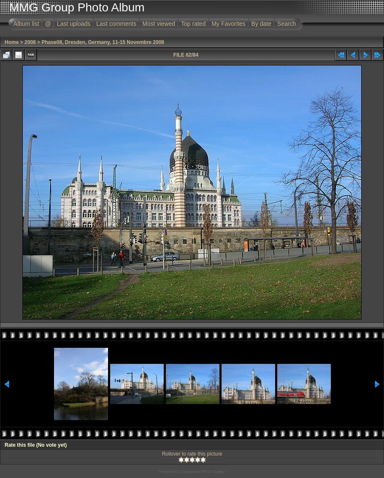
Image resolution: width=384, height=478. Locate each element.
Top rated (193, 23)
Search (286, 23)
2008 (30, 42)
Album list (26, 23)
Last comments (116, 23)
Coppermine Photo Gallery (202, 472)
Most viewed (158, 23)
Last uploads (73, 23)
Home (12, 42)
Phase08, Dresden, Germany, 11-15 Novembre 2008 (102, 42)
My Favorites (228, 23)
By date (261, 23)
